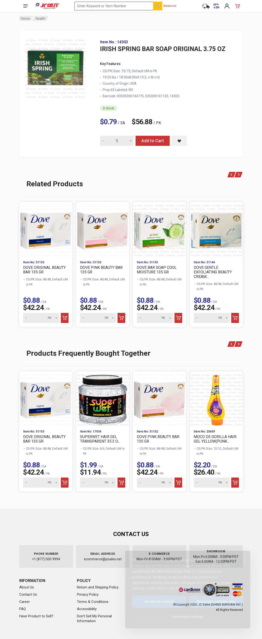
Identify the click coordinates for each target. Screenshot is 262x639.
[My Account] (227, 6)
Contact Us (28, 594)
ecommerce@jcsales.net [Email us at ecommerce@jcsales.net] (103, 559)
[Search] (157, 6)
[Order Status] (205, 6)
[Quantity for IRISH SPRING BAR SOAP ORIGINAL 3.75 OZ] (117, 141)
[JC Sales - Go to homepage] (47, 6)
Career (24, 602)
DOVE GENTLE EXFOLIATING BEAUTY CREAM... (213, 272)
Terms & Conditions (92, 602)
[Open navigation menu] (25, 6)
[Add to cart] (65, 318)
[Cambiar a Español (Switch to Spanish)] (216, 6)
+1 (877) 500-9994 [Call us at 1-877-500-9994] (46, 559)
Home (25, 18)
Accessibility (87, 609)
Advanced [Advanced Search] (169, 5)
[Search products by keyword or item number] (118, 6)
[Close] (237, 559)
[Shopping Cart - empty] (237, 6)
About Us (26, 587)
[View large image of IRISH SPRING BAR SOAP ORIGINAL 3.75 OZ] (55, 67)
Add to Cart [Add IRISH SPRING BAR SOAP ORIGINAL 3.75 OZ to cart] (152, 140)
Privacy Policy (88, 594)
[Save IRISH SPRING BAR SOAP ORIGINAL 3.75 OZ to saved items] (179, 141)
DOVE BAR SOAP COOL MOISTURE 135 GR (157, 269)
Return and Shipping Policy (98, 587)
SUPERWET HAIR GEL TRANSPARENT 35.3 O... (100, 439)
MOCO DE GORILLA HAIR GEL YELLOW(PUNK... (215, 439)
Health (40, 18)
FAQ (22, 609)
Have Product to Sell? (36, 616)
